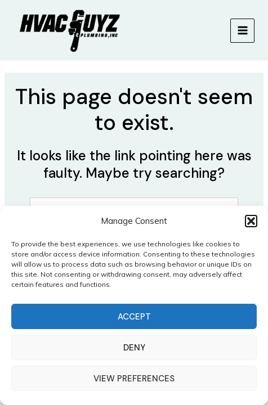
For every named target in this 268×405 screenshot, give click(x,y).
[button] (251, 221)
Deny (134, 347)
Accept (134, 316)
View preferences (134, 378)
